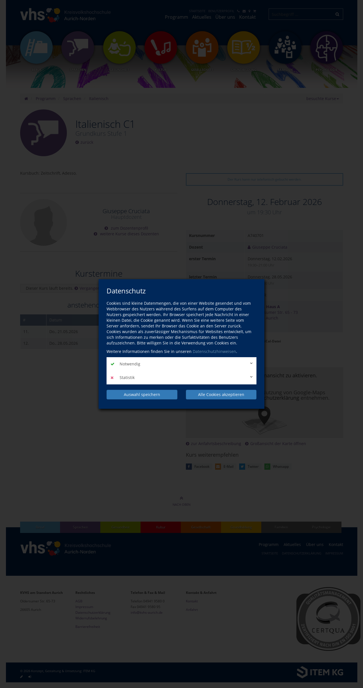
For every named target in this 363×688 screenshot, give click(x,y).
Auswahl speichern (142, 394)
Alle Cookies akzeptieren (221, 394)
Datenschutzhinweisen (214, 351)
